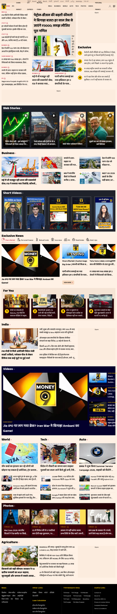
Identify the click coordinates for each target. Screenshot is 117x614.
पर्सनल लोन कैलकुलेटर (39, 608)
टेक (22, 599)
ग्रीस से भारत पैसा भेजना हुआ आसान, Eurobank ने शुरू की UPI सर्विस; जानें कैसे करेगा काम (64, 487)
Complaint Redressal (100, 605)
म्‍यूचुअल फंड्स (6, 596)
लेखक (34, 592)
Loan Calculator (39, 600)
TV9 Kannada (77, 596)
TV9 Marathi (84, 593)
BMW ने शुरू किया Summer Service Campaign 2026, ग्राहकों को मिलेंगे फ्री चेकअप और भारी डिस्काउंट (96, 468)
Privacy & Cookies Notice (102, 602)
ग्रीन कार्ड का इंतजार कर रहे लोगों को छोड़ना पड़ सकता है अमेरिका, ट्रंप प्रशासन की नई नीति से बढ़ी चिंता (20, 468)
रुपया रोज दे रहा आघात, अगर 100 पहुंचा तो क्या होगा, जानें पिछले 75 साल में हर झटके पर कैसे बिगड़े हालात (99, 62)
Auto (71, 6)
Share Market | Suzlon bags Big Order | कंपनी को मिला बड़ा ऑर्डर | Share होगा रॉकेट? (112, 379)
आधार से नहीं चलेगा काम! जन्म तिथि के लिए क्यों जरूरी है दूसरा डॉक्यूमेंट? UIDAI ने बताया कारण (72, 532)
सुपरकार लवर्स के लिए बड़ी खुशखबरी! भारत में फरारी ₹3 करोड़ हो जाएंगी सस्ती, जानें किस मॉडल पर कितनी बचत (102, 496)
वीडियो (52, 592)
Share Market (6, 56)
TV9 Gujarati (67, 596)
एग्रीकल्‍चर (5, 602)
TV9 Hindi (66, 593)
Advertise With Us (100, 599)
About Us (97, 596)
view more (67, 282)
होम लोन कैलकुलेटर (38, 605)
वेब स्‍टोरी (35, 596)
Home (8, 6)
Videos (90, 6)
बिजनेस (4, 592)
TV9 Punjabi (67, 602)
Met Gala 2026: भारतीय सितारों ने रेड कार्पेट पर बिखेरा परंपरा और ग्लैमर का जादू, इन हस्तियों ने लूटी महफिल (16, 532)
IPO (13, 6)
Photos (83, 6)
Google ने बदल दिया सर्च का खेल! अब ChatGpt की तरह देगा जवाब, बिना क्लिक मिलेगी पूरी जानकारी (64, 496)
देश (12, 599)
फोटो (46, 592)
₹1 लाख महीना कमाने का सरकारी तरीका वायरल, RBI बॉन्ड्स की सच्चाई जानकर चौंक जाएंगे (99, 70)
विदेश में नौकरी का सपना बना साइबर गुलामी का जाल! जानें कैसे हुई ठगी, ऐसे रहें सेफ (57, 468)
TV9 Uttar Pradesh (78, 602)
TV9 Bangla (87, 596)
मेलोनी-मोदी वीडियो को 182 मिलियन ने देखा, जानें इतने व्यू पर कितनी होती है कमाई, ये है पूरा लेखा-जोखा (99, 54)
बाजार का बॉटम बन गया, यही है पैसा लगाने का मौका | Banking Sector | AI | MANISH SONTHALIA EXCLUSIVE (112, 408)
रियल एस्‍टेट (5, 599)
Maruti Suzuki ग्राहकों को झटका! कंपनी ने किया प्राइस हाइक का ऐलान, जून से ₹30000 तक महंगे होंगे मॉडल (103, 487)
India (3, 12)
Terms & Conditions (100, 609)
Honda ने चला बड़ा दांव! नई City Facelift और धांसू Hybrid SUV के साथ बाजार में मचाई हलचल (103, 478)
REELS (50, 6)
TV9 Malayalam (76, 599)
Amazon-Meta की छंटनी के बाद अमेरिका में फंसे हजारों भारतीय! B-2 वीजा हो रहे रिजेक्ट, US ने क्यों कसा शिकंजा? (25, 487)
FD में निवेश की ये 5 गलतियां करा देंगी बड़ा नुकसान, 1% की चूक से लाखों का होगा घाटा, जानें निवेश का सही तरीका (43, 532)
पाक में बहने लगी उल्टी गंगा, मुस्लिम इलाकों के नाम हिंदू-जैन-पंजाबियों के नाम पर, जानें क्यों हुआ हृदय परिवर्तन (24, 496)
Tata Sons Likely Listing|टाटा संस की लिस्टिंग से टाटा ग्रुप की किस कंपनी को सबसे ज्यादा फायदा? (112, 394)
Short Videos (12, 193)
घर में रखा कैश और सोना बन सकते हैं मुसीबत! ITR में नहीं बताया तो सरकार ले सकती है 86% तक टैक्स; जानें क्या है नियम (98, 78)
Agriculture (10, 542)
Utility (4, 23)
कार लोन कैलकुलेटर (38, 612)
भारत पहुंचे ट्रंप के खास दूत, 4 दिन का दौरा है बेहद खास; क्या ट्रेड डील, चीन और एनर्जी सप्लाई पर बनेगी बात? (25, 478)
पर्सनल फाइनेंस (22, 592)
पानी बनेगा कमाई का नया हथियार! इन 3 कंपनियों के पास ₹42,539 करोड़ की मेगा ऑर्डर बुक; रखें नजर (65, 80)
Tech (77, 6)
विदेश (17, 599)
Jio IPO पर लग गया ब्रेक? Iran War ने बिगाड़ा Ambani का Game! (41, 429)
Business (57, 6)
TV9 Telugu (74, 593)
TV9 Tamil (66, 599)
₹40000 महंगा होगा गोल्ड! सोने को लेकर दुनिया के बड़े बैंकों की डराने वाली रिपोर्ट (112, 423)
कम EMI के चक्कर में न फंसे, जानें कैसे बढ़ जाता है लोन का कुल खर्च (100, 532)
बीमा (13, 596)
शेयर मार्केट (11, 592)
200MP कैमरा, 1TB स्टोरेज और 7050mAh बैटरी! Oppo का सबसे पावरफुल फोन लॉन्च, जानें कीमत (64, 478)
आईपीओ (20, 596)
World (65, 6)
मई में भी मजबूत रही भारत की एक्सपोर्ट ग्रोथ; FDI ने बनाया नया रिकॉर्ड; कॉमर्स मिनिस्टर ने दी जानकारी (42, 80)
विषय (40, 592)
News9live (86, 599)
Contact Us (97, 593)
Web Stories (11, 108)
